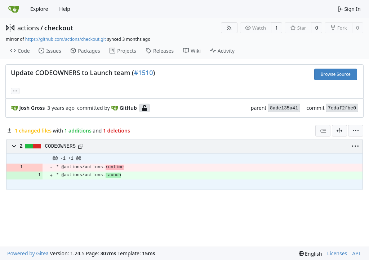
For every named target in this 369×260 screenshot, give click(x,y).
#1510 (143, 72)
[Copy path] (81, 146)
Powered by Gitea (28, 253)
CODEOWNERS (60, 146)
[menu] (355, 130)
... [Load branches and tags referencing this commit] (15, 90)
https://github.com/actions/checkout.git (65, 39)
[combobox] (322, 130)
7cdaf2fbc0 (342, 108)
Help (64, 8)
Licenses (337, 253)
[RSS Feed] (229, 27)
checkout (59, 27)
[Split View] (339, 130)
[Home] (14, 9)
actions (28, 27)
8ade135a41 (284, 108)
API (356, 253)
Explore (39, 8)
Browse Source (336, 74)
